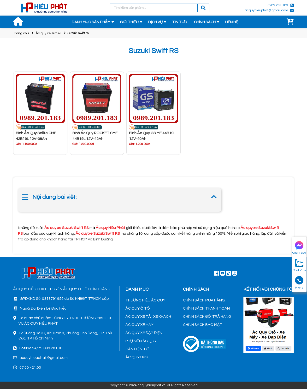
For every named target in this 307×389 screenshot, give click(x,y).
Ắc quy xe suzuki (48, 33)
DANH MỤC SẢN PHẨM (91, 22)
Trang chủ (21, 33)
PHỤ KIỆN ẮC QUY (141, 341)
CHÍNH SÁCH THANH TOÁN (206, 308)
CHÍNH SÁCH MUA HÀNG (204, 300)
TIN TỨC (179, 22)
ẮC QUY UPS (136, 357)
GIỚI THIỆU (129, 22)
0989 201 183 (277, 5)
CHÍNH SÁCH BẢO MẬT (202, 325)
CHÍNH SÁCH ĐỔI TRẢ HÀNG (207, 316)
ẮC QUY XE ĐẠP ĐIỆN (143, 333)
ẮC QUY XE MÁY (139, 325)
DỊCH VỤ (155, 22)
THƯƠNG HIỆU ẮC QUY (145, 300)
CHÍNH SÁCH (205, 22)
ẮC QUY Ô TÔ (137, 308)
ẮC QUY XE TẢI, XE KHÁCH (148, 316)
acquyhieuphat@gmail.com (266, 10)
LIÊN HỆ (231, 22)
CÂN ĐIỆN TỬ (136, 349)
